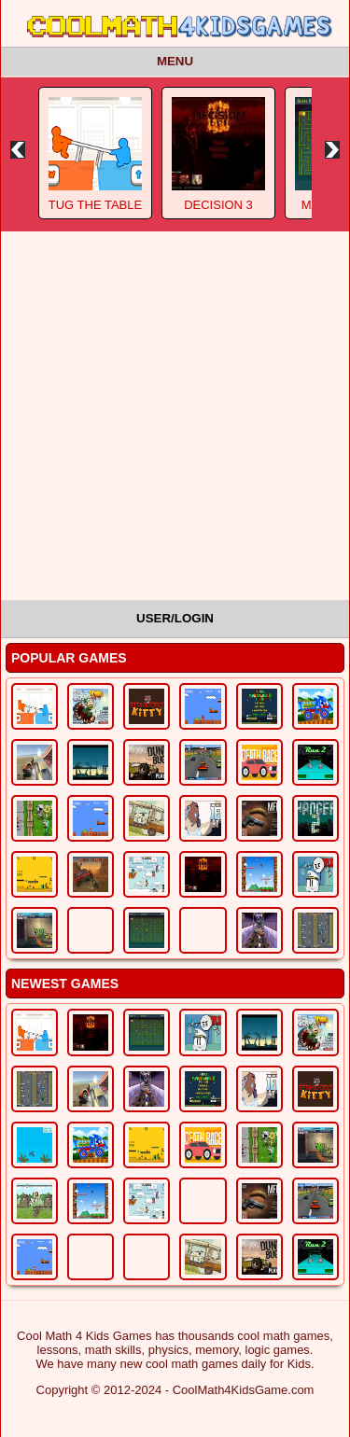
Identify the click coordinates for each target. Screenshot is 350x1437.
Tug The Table (95, 205)
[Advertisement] (175, 416)
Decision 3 (218, 205)
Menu (175, 61)
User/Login (175, 618)
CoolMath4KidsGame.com (244, 1390)
